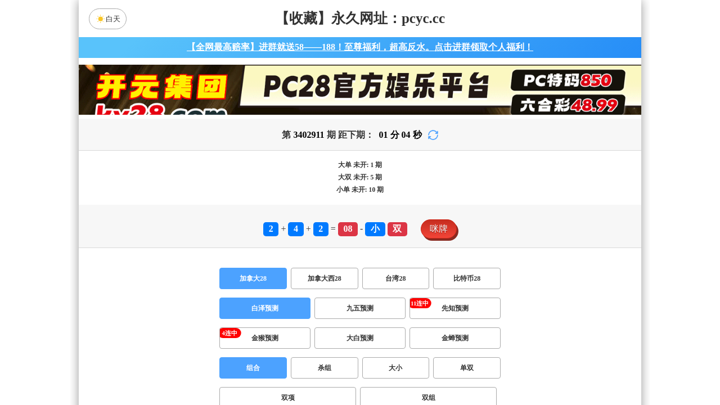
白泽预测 (264, 308)
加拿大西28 (324, 278)
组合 (253, 368)
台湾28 (395, 278)
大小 (395, 368)
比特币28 (466, 278)
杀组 (324, 368)
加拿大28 (253, 278)
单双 (467, 368)
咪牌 (439, 228)
